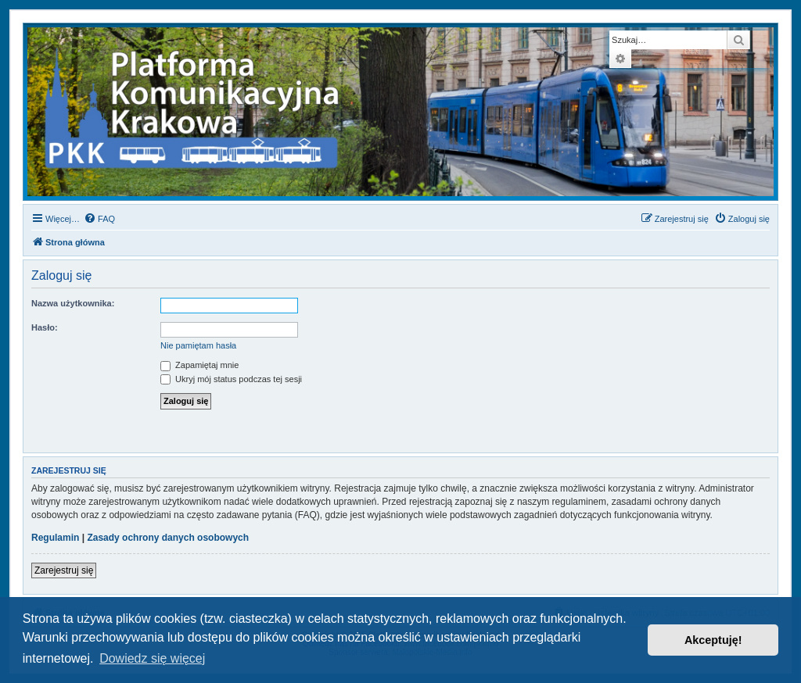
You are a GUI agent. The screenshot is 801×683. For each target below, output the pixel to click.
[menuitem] (99, 218)
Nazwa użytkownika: (72, 303)
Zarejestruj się (63, 570)
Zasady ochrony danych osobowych (168, 537)
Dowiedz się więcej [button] (152, 658)
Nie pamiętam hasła (198, 345)
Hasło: (44, 327)
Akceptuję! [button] (713, 640)
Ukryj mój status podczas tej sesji (231, 379)
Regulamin (55, 537)
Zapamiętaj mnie (199, 365)
